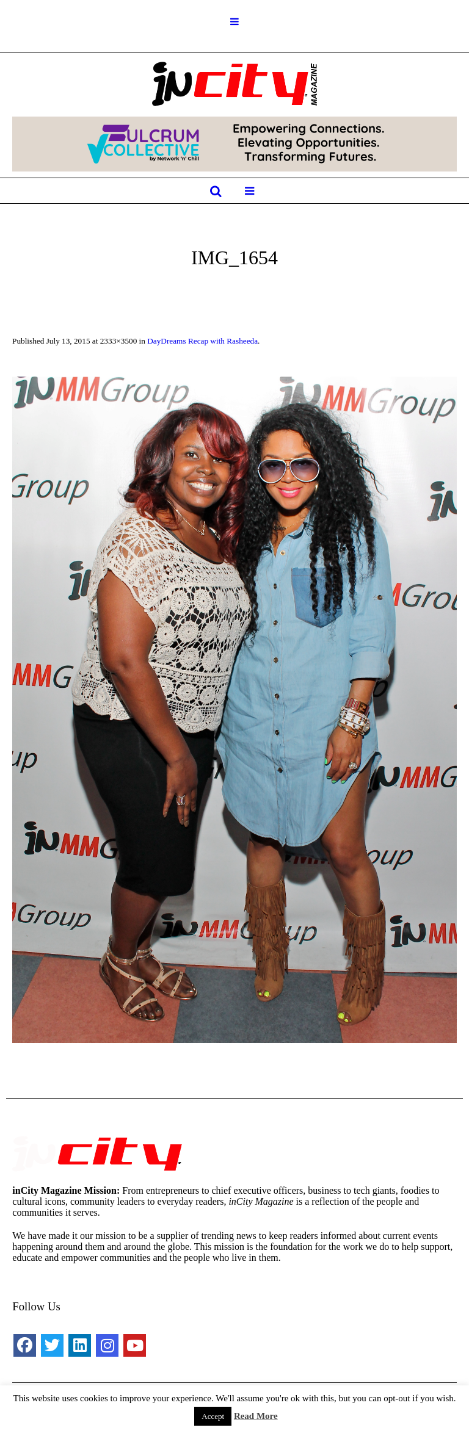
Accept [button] (213, 1416)
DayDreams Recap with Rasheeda (202, 340)
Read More (256, 1416)
